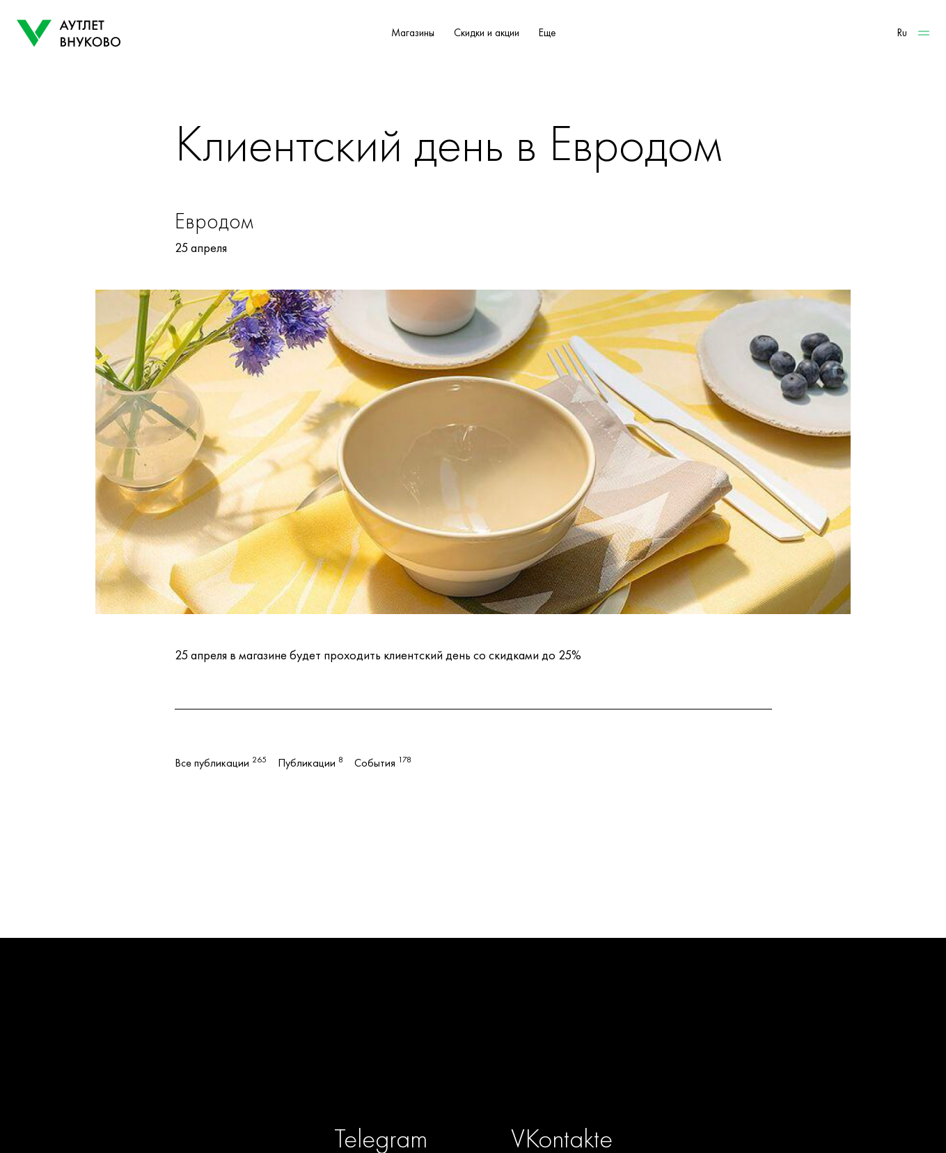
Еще (547, 33)
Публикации (310, 763)
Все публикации (221, 763)
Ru (902, 33)
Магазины (412, 33)
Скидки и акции (486, 33)
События (382, 763)
